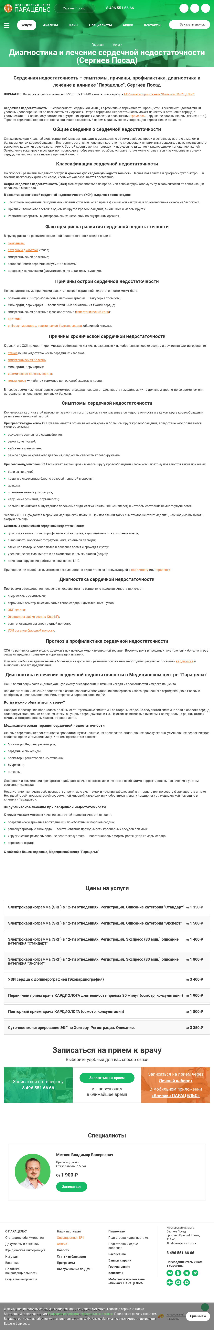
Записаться (71, 1187)
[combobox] (74, 8)
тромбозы (137, 116)
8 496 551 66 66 (38, 1088)
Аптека (62, 1244)
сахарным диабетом (23, 250)
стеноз (12, 353)
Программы (66, 1263)
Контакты (152, 25)
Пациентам (116, 1231)
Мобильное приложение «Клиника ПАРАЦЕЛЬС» (126, 1281)
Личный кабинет (175, 1080)
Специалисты (100, 25)
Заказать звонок (192, 24)
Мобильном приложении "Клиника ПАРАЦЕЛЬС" (159, 94)
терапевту (162, 570)
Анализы (50, 25)
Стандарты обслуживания (24, 1238)
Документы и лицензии (22, 1244)
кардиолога (184, 661)
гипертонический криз (92, 312)
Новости (63, 1250)
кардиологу (139, 570)
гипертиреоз (17, 380)
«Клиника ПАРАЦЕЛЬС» (176, 1095)
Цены (73, 25)
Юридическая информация (25, 1250)
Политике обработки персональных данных (80, 1314)
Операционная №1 (70, 1238)
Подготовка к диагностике (128, 1238)
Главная (98, 45)
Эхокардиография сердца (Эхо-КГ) (33, 617)
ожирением (16, 243)
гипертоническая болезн (26, 360)
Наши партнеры (69, 1231)
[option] (107, 1172)
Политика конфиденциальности (21, 1271)
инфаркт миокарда (22, 326)
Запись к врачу (119, 1260)
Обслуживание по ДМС (74, 1269)
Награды (11, 1256)
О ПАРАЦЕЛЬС (16, 1231)
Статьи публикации (71, 1256)
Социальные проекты (21, 1279)
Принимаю (198, 1316)
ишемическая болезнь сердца (60, 326)
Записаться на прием (107, 1078)
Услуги (26, 25)
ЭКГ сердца (16, 610)
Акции (128, 25)
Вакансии (12, 1263)
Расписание (117, 1254)
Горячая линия (119, 1267)
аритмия (14, 319)
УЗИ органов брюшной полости (31, 630)
